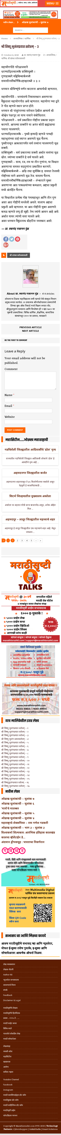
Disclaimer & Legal (11, 1000)
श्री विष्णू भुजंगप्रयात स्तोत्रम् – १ (14, 728)
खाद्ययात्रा (6, 1062)
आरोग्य (6, 1067)
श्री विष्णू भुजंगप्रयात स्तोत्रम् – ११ (15, 764)
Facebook (7, 1084)
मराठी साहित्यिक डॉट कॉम (13, 1105)
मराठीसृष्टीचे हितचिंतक (11, 1013)
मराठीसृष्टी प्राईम (9, 1110)
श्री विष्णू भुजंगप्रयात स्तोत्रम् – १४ (15, 775)
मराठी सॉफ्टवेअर (9, 1039)
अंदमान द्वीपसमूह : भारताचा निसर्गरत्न (22, 842)
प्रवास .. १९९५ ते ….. (11, 1018)
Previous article (31, 327)
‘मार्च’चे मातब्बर (10, 808)
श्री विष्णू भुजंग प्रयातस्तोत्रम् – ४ (15, 738)
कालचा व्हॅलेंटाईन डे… (13, 837)
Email (9, 406)
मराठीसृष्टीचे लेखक (10, 1008)
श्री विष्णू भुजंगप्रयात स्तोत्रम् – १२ (15, 767)
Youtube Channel (11, 1079)
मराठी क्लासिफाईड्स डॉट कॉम (14, 1095)
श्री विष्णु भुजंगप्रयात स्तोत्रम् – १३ (15, 771)
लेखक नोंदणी (8, 969)
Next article (30, 330)
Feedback (7, 995)
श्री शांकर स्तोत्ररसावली (16, 58)
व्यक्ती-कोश (7, 1051)
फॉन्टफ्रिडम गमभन (10, 1115)
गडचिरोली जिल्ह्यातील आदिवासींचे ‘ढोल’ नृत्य (30, 449)
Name (9, 395)
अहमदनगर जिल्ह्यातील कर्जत (30, 473)
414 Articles (48, 293)
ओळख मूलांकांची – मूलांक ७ (17, 799)
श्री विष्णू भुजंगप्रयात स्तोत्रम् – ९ (14, 757)
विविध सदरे (7, 1028)
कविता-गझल (8, 1072)
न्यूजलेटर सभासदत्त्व (11, 980)
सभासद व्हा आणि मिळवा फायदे (25, 936)
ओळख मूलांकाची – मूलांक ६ (17, 803)
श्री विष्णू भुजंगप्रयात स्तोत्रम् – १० (15, 760)
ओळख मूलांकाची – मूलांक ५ (17, 813)
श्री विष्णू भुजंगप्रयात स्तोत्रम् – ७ (14, 749)
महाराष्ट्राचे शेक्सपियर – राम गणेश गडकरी (24, 823)
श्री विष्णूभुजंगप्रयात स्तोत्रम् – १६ (15, 782)
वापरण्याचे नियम (9, 985)
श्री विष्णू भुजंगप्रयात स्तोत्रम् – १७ (15, 785)
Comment (11, 369)
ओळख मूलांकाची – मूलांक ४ (17, 818)
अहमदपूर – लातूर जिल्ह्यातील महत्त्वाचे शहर (30, 519)
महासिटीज (7, 1056)
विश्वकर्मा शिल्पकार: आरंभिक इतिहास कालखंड (28, 832)
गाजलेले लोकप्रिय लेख (11, 1033)
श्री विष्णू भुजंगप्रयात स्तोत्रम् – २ (14, 731)
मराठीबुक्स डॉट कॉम (11, 1100)
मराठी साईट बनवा (10, 1023)
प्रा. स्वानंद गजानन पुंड (32, 55)
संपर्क (5, 990)
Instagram (8, 1090)
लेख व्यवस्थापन (9, 964)
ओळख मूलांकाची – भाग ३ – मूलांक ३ (23, 827)
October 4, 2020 (11, 55)
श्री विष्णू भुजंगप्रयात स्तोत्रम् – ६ (14, 746)
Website (10, 417)
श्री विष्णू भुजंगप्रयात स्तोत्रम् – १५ (15, 778)
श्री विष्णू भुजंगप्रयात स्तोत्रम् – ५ (15, 742)
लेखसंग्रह (6, 1046)
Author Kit (7, 974)
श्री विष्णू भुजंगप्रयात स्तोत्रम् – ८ (14, 753)
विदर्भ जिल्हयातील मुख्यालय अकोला (30, 496)
